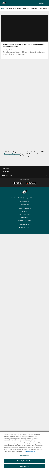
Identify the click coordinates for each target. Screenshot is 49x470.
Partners (24, 377)
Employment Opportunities (25, 179)
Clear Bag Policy (24, 226)
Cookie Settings (24, 455)
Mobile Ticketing (24, 252)
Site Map (24, 281)
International (24, 285)
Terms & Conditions (24, 427)
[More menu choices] (46, 3)
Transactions (24, 387)
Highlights (24, 337)
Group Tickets (24, 259)
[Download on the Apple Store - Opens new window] (17, 403)
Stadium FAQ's (24, 233)
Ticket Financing (24, 273)
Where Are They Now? (24, 325)
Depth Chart (24, 366)
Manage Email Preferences (24, 186)
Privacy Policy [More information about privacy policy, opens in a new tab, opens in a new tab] (30, 451)
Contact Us (24, 431)
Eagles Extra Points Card (24, 302)
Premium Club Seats (24, 262)
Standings (24, 383)
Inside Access (24, 354)
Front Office (24, 373)
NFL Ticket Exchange (24, 266)
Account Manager (24, 248)
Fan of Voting (24, 190)
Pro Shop (41, 3)
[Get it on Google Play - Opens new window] (31, 403)
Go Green (24, 197)
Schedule (24, 269)
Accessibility (24, 176)
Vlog (24, 347)
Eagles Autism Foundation (24, 299)
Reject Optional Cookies (24, 461)
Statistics (24, 380)
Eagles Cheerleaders (24, 295)
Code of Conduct (24, 240)
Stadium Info (24, 216)
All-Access (24, 344)
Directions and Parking (24, 222)
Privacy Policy (24, 203)
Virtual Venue (24, 219)
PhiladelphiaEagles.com (12, 154)
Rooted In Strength (24, 200)
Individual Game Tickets (25, 255)
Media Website (24, 306)
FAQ (24, 193)
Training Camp (24, 328)
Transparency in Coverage (24, 207)
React (24, 351)
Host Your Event (24, 236)
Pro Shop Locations (24, 292)
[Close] (46, 434)
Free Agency (24, 318)
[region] (24, 450)
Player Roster (24, 363)
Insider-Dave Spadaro (24, 321)
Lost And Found (24, 230)
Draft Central (24, 314)
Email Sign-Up (24, 183)
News (24, 311)
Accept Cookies (24, 466)
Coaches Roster (24, 370)
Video (24, 333)
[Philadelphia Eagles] (24, 411)
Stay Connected (24, 288)
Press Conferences (24, 340)
